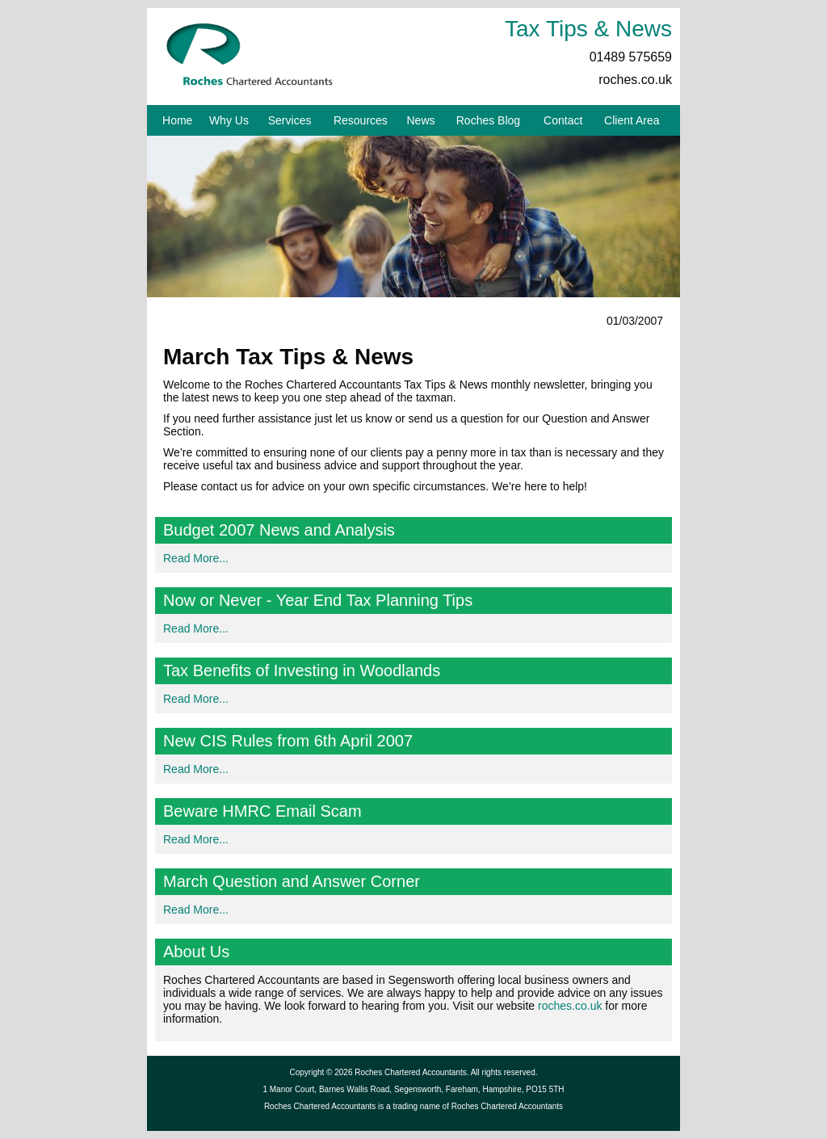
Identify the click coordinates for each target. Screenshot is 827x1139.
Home (177, 120)
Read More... (196, 558)
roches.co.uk (635, 79)
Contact (563, 120)
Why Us (229, 120)
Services (290, 120)
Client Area (631, 120)
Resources (361, 120)
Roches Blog (488, 120)
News (421, 120)
